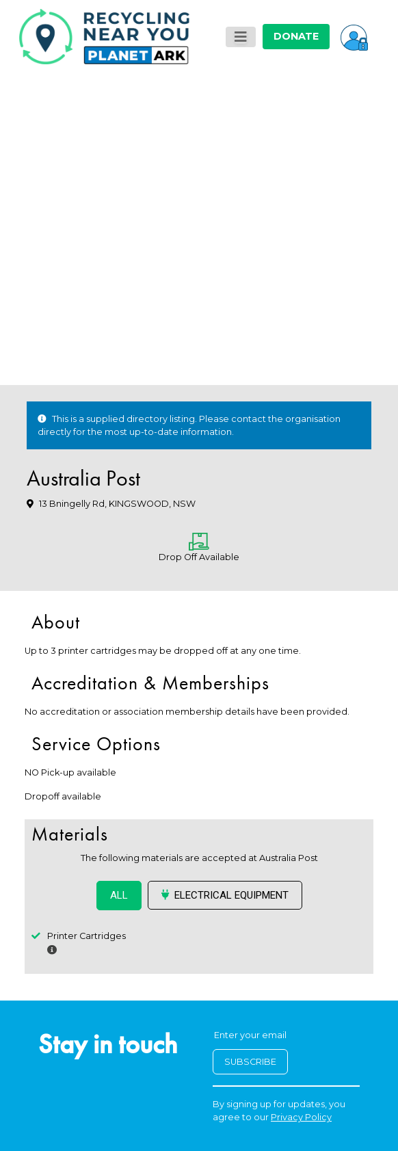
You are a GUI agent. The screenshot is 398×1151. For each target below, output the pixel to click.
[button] (354, 36)
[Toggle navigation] (241, 37)
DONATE (296, 36)
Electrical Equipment (225, 895)
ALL (119, 895)
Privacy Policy (301, 1117)
